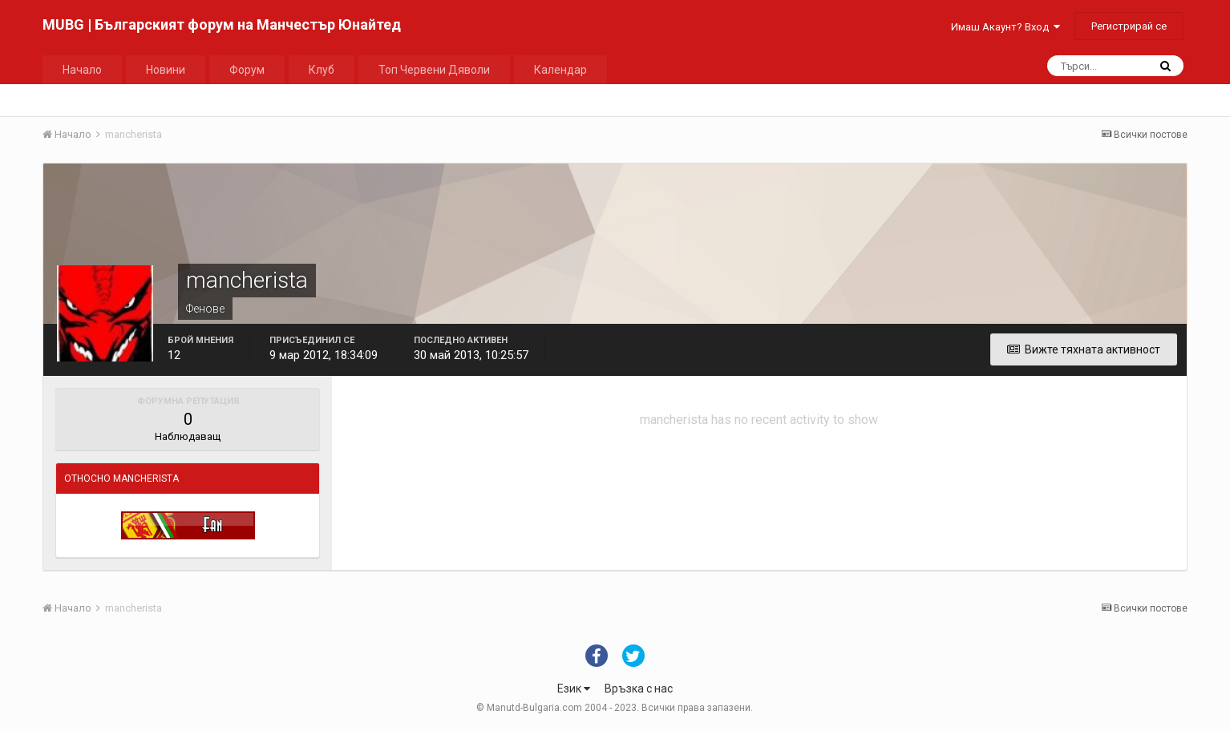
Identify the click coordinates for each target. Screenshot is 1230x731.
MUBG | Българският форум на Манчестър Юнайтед (221, 24)
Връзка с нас (639, 688)
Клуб (321, 69)
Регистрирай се (1129, 26)
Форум (247, 69)
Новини (165, 69)
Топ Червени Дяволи (434, 69)
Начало (82, 69)
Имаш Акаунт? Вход (1005, 27)
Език (573, 688)
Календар (560, 69)
